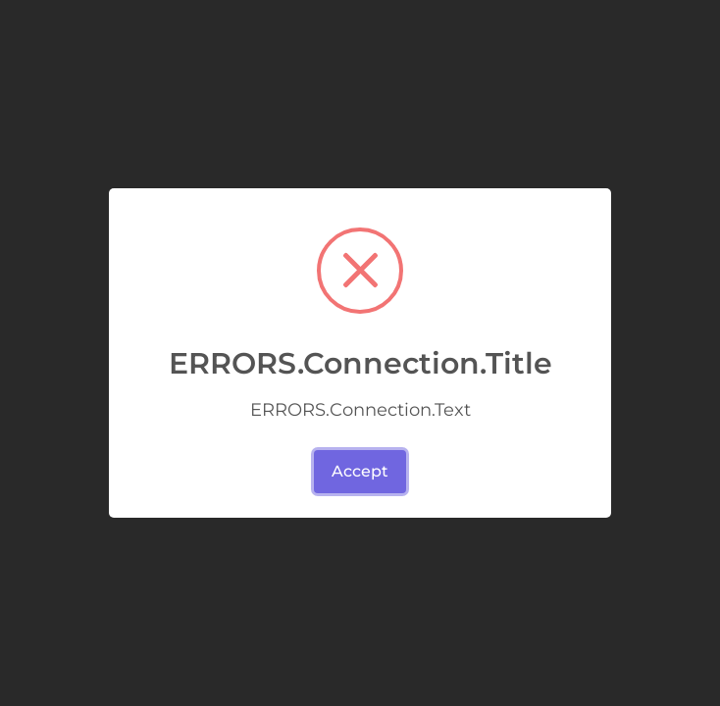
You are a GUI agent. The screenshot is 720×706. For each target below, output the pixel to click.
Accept (360, 471)
